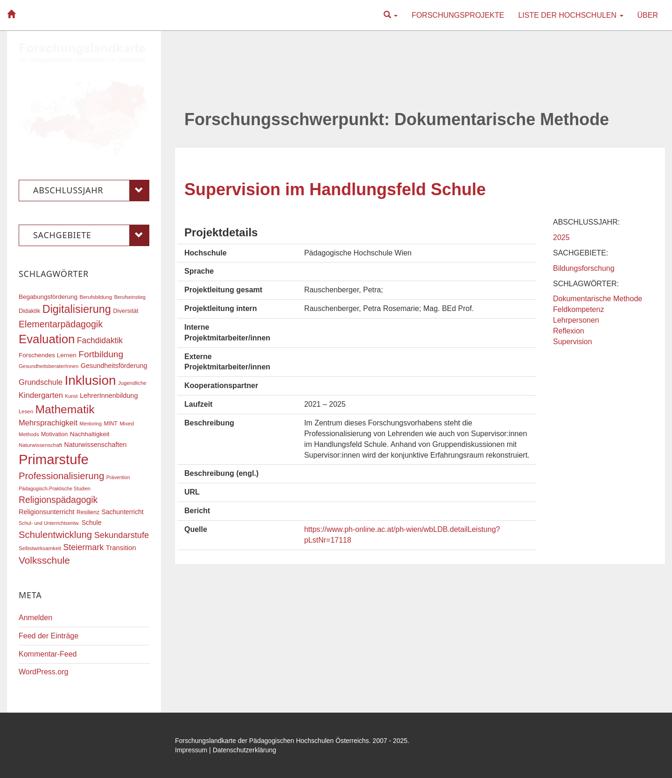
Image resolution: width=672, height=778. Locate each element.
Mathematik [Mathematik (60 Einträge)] (64, 409)
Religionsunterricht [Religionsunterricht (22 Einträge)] (47, 512)
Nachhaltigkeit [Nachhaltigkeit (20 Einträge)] (90, 434)
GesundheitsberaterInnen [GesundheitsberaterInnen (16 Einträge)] (48, 366)
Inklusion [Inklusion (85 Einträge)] (90, 380)
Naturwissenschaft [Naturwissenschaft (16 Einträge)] (40, 445)
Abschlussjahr (91, 190)
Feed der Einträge (48, 636)
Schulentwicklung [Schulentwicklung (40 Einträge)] (55, 535)
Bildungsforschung (584, 268)
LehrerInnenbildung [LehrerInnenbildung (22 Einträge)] (109, 395)
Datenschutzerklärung (244, 750)
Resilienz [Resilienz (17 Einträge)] (88, 512)
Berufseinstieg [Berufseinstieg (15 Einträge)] (130, 297)
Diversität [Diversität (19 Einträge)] (125, 310)
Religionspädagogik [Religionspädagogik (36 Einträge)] (58, 500)
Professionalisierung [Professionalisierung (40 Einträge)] (61, 476)
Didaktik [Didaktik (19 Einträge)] (29, 310)
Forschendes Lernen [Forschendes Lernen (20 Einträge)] (48, 355)
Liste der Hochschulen (570, 15)
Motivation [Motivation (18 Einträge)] (54, 434)
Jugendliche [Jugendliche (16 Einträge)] (132, 383)
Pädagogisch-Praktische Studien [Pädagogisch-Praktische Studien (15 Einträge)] (55, 488)
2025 (561, 237)
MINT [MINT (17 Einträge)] (111, 423)
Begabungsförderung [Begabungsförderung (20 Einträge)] (48, 296)
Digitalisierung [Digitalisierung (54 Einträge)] (76, 309)
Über (647, 15)
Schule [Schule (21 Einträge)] (92, 522)
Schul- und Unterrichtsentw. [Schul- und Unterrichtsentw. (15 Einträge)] (49, 523)
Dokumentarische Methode (597, 299)
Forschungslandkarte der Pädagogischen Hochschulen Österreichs (272, 740)
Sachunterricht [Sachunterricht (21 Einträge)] (123, 512)
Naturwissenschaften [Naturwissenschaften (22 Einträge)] (95, 444)
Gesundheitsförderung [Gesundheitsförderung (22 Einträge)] (114, 365)
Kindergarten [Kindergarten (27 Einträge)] (41, 395)
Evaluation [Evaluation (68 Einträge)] (47, 339)
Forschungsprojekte (458, 15)
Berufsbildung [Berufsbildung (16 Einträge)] (96, 297)
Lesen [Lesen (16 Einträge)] (26, 411)
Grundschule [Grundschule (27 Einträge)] (41, 382)
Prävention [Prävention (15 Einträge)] (118, 477)
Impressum (191, 750)
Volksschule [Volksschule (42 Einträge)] (44, 560)
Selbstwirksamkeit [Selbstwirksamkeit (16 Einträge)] (40, 548)
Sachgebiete (91, 235)
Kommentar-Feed (48, 654)
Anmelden (35, 618)
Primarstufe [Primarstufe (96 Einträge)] (54, 459)
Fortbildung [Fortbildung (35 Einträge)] (100, 354)
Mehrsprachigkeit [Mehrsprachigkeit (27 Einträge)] (48, 422)
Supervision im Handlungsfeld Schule (335, 189)
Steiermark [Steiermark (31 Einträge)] (83, 547)
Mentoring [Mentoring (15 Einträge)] (91, 423)
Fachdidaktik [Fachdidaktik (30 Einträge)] (100, 340)
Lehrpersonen (576, 320)
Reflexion (568, 331)
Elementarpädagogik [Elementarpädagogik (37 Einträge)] (61, 324)
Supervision (572, 342)
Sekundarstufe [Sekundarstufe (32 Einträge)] (121, 535)
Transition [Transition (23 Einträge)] (121, 548)
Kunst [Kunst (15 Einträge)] (71, 396)
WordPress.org (43, 672)
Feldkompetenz (578, 309)
